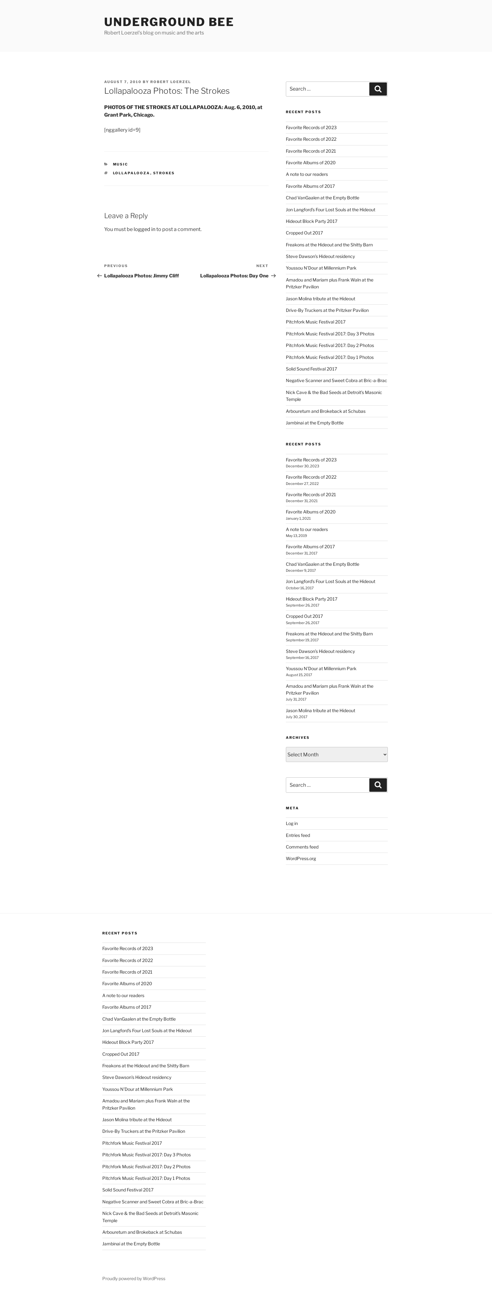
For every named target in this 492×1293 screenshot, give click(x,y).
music (120, 164)
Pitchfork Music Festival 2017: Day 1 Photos (330, 357)
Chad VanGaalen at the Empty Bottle (322, 197)
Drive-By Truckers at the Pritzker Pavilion (327, 310)
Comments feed (302, 846)
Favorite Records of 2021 (311, 151)
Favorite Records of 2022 (311, 139)
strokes (164, 173)
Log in (292, 823)
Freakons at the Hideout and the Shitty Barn (329, 244)
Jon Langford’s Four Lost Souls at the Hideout (330, 209)
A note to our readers (307, 174)
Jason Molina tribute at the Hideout (320, 298)
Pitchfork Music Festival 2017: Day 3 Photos (330, 333)
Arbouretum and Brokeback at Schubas (326, 411)
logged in (144, 229)
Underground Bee (169, 22)
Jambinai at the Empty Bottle (315, 422)
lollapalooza (131, 173)
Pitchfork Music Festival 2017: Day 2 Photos (330, 345)
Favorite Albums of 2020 (311, 162)
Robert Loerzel (170, 82)
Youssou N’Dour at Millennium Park (321, 268)
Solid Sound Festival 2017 (311, 368)
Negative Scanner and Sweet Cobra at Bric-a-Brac (336, 380)
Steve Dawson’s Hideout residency (320, 256)
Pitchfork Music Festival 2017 (315, 321)
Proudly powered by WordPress (133, 1278)
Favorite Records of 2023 (311, 127)
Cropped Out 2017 (304, 232)
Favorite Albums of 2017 (310, 186)
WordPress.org (301, 858)
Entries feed (298, 835)
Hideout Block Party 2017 (311, 221)
